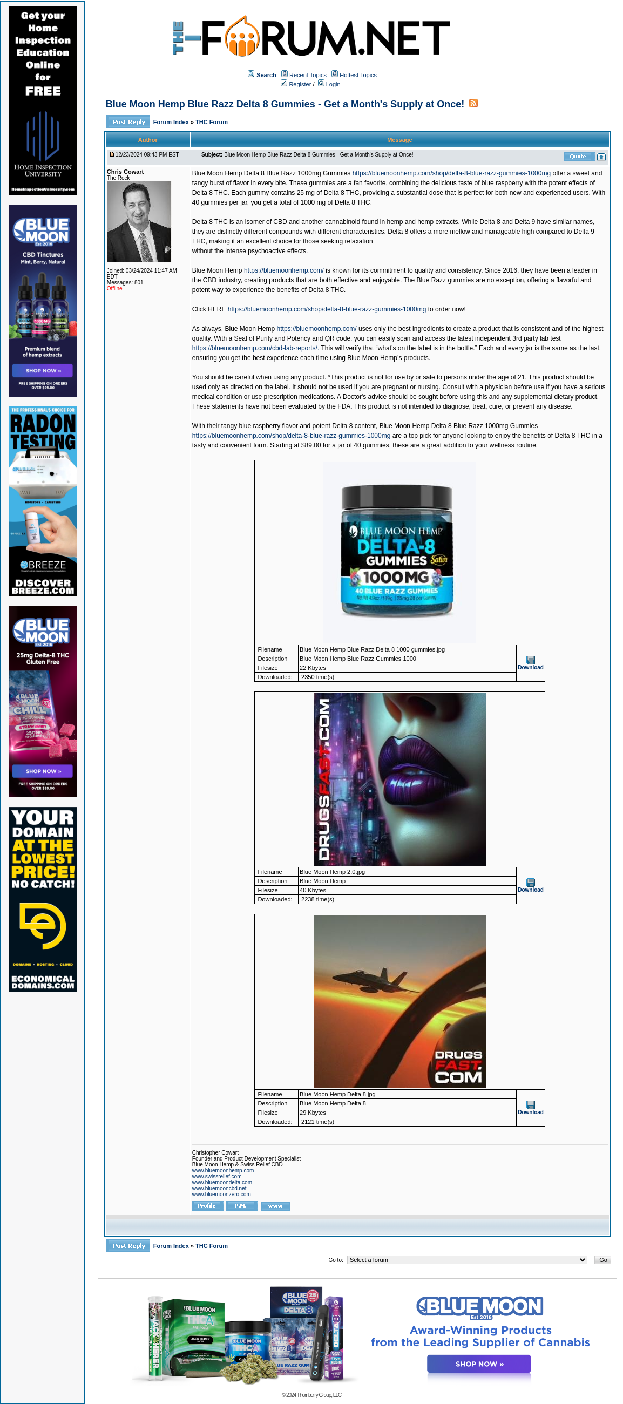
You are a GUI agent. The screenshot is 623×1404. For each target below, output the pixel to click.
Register (296, 84)
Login (329, 84)
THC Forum (211, 122)
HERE (217, 309)
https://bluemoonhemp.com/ (284, 270)
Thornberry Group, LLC (319, 1395)
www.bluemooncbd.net (219, 1188)
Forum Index (172, 122)
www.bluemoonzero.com (221, 1194)
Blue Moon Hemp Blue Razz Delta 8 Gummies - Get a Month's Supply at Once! (285, 104)
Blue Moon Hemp (217, 270)
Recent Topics (308, 75)
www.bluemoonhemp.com (223, 1171)
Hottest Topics (358, 75)
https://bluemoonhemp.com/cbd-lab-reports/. (255, 348)
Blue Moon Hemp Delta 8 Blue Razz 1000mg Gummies (271, 173)
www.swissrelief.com (217, 1176)
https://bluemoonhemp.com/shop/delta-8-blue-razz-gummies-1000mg (452, 173)
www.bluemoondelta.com (222, 1182)
